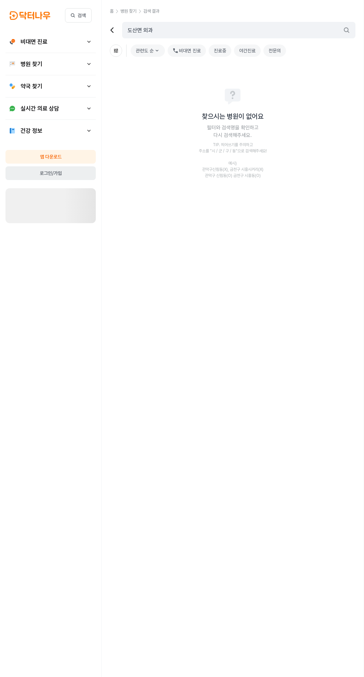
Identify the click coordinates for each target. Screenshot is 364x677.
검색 (78, 15)
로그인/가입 (51, 173)
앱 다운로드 (51, 156)
